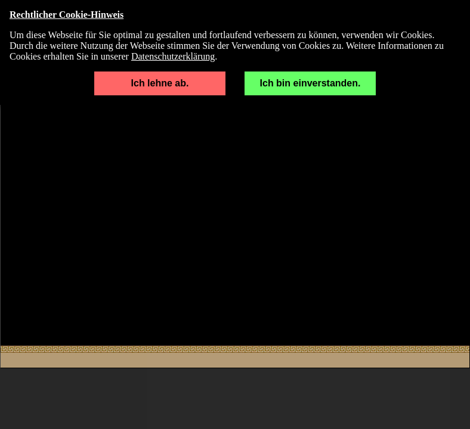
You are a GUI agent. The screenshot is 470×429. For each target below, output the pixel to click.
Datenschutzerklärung (173, 56)
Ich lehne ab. (160, 83)
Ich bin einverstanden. (310, 83)
